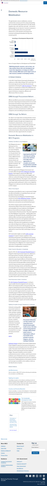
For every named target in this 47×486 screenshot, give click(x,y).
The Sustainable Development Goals (26, 399)
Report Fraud (20, 446)
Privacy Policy (4, 455)
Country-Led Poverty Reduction (17, 389)
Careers (3, 453)
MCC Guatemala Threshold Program (26, 252)
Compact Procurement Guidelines (6, 462)
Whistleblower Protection (23, 471)
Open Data (3, 448)
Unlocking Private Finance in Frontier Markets (13, 426)
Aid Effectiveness (13, 370)
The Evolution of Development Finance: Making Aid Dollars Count (13, 420)
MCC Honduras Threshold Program (19, 282)
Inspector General (21, 464)
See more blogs (13, 430)
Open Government (21, 466)
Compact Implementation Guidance (7, 465)
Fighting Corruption (14, 378)
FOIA (18, 451)
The (9, 144)
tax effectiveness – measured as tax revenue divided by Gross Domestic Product (15, 148)
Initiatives (3, 446)
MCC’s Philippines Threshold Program (22, 172)
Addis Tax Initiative (26, 86)
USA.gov (19, 461)
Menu (45, 2)
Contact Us (19, 448)
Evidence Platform (5, 451)
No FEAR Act (20, 468)
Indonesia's (11, 307)
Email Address (35, 447)
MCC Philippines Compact (24, 198)
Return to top (4, 439)
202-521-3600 (42, 484)
